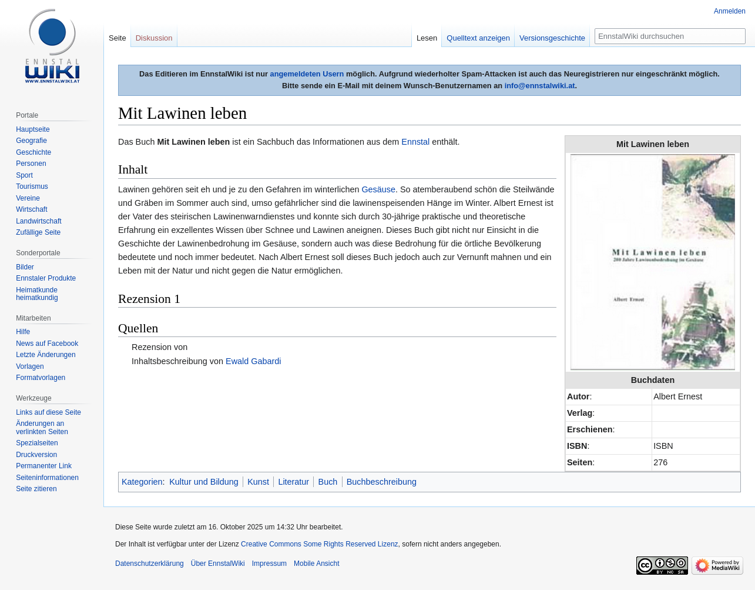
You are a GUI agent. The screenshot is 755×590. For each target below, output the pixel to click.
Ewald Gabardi (253, 361)
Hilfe (23, 332)
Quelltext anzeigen (478, 38)
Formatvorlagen (40, 378)
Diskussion (154, 38)
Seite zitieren (36, 489)
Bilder (25, 267)
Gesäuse (378, 189)
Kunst (258, 481)
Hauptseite (32, 129)
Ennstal (415, 141)
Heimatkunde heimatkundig (37, 294)
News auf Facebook (47, 343)
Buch (328, 481)
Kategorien (142, 481)
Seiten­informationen (47, 478)
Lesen (427, 38)
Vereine (28, 198)
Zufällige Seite (38, 232)
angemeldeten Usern (307, 73)
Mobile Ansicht (316, 563)
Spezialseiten (37, 443)
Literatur (293, 481)
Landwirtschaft (38, 221)
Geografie (31, 140)
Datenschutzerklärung (149, 563)
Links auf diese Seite (48, 412)
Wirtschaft (31, 209)
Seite (117, 38)
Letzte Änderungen (45, 355)
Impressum (269, 563)
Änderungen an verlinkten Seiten (42, 427)
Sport (24, 175)
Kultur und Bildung (204, 481)
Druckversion (36, 455)
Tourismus (32, 186)
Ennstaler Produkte (46, 278)
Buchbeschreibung (382, 481)
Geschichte (33, 152)
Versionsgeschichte (552, 38)
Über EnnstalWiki (218, 563)
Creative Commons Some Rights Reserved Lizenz (319, 544)
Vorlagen (29, 366)
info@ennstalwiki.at (540, 85)
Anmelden (730, 11)
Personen (31, 163)
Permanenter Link (44, 466)
